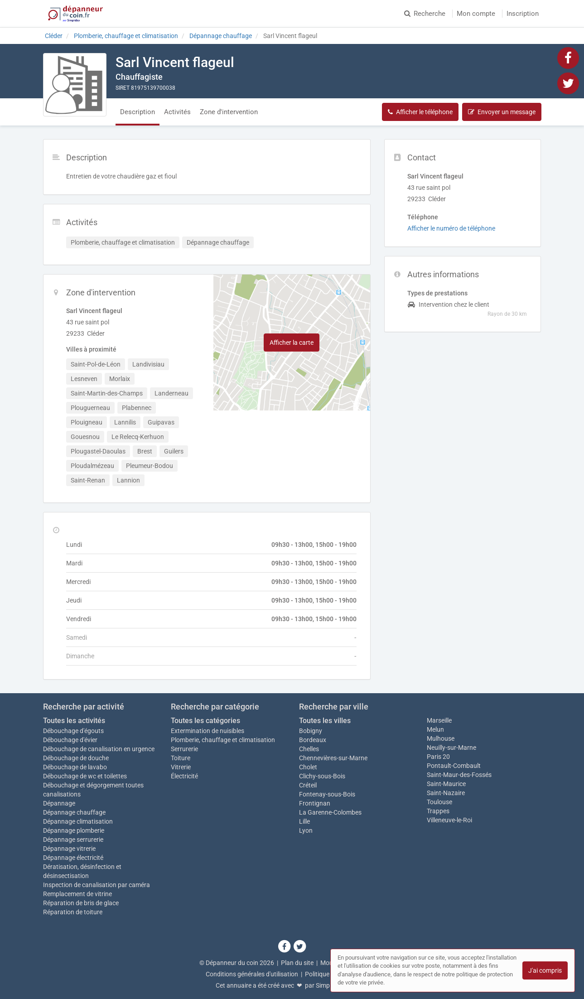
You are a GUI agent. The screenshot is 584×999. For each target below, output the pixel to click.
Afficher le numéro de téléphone (451, 228)
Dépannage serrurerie (73, 839)
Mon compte (476, 14)
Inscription (523, 14)
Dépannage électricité (73, 857)
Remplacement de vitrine (77, 894)
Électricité (184, 776)
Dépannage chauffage (74, 812)
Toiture (180, 758)
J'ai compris (545, 970)
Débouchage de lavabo (75, 767)
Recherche (424, 14)
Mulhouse (440, 738)
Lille (304, 821)
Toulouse (439, 802)
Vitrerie (181, 767)
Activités (177, 112)
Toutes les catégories (205, 720)
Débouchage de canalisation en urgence (98, 749)
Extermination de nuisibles (207, 730)
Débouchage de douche (76, 758)
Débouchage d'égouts (73, 730)
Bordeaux (312, 739)
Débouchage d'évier (70, 739)
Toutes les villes (325, 720)
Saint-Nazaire (446, 792)
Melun (435, 729)
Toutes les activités (74, 720)
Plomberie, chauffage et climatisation (223, 739)
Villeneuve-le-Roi (449, 820)
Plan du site (297, 962)
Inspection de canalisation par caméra (96, 884)
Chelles (309, 749)
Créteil (308, 785)
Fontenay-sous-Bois (327, 794)
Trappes (438, 811)
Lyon (306, 830)
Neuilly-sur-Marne (451, 747)
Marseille (439, 720)
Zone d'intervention (229, 112)
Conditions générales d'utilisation (252, 974)
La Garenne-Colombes (330, 812)
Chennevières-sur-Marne (333, 758)
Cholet (308, 767)
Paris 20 (438, 756)
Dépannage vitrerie (69, 848)
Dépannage (59, 803)
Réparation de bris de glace (81, 903)
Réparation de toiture (72, 912)
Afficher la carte (292, 342)
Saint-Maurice (446, 783)
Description (137, 112)
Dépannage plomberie (73, 830)
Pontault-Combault (454, 765)
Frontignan (314, 803)
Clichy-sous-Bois (322, 776)
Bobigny (310, 730)
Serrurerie (184, 749)
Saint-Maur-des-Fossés (459, 774)
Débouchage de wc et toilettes (85, 776)
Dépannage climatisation (78, 821)
